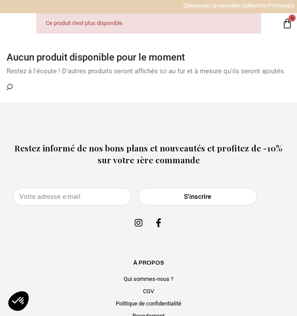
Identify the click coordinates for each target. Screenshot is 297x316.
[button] (18, 301)
